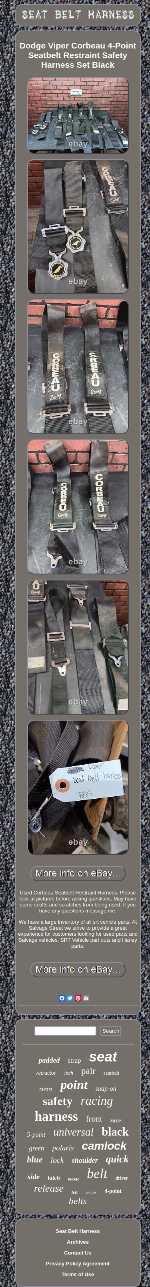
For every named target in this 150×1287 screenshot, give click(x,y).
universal (74, 1132)
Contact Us (78, 1253)
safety (58, 1101)
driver (121, 1178)
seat (103, 1056)
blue (34, 1159)
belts (78, 1201)
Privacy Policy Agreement (78, 1264)
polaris (63, 1148)
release (49, 1188)
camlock (104, 1146)
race (115, 1120)
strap (74, 1060)
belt (97, 1173)
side (34, 1176)
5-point (36, 1134)
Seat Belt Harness (78, 1231)
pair (88, 1071)
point (74, 1085)
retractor (46, 1073)
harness (56, 1116)
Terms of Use (78, 1274)
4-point (113, 1191)
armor (91, 1192)
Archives (78, 1242)
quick (117, 1159)
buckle (73, 1179)
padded (49, 1060)
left (75, 1192)
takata (46, 1089)
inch (68, 1073)
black (115, 1131)
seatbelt (112, 1073)
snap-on (106, 1088)
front (94, 1119)
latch (54, 1177)
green (36, 1148)
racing (97, 1101)
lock (57, 1160)
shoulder (85, 1160)
